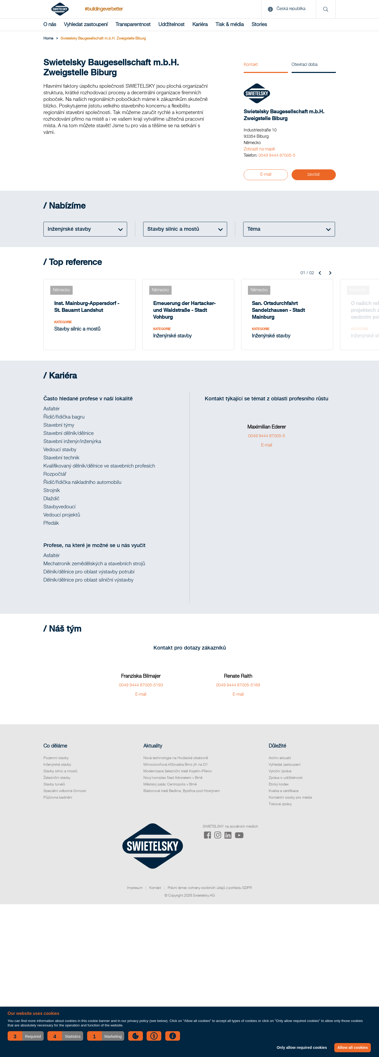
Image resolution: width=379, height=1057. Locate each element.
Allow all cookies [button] (352, 1047)
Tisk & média (230, 24)
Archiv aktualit (280, 758)
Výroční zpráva (280, 771)
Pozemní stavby (55, 758)
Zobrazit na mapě (259, 149)
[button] (26, 1036)
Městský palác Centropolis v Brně (170, 784)
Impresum (135, 888)
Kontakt (251, 65)
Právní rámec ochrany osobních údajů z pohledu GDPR (210, 888)
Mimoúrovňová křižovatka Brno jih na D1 (175, 764)
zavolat (313, 175)
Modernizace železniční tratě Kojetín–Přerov (177, 771)
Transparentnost (133, 24)
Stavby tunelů (54, 784)
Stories (259, 24)
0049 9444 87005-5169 (238, 685)
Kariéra (200, 24)
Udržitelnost (171, 24)
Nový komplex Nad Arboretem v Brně (172, 778)
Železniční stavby (56, 778)
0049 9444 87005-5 (276, 156)
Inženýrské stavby (57, 764)
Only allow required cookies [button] (302, 1047)
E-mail (265, 175)
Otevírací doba (304, 65)
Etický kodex (279, 784)
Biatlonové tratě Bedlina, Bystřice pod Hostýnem (181, 791)
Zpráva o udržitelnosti (286, 778)
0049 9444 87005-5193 (141, 685)
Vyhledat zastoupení (86, 24)
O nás (49, 24)
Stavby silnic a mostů (60, 771)
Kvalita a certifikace (283, 791)
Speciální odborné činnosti (64, 791)
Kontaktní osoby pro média (290, 797)
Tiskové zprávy (280, 804)
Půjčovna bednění (57, 797)
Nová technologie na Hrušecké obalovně (175, 758)
